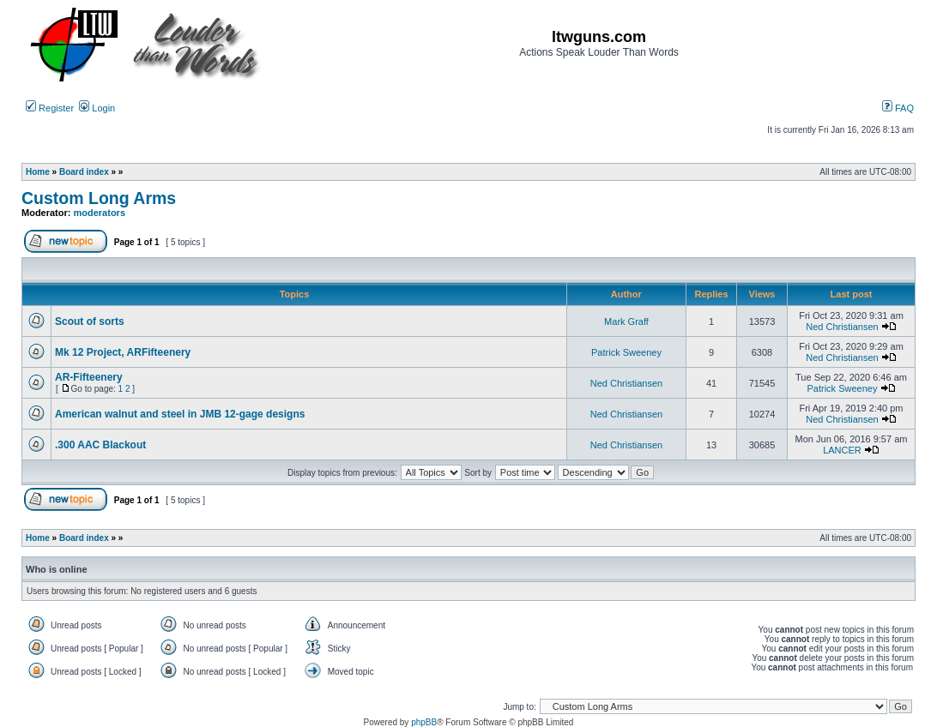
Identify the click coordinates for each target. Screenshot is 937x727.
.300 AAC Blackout (100, 445)
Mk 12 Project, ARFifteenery (122, 352)
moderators (100, 212)
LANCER (842, 450)
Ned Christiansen (842, 326)
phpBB (424, 722)
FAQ (898, 108)
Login (97, 108)
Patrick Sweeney (626, 352)
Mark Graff (626, 321)
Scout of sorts (89, 321)
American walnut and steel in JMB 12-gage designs (180, 414)
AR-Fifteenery (89, 377)
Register (50, 108)
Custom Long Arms (98, 198)
